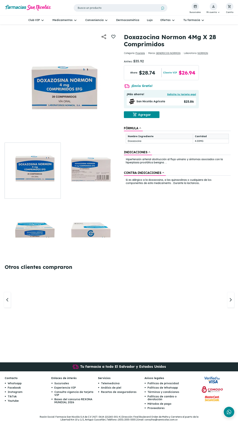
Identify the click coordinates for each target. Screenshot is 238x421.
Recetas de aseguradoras (118, 392)
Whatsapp (15, 383)
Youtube (13, 400)
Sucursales (61, 383)
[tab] (133, 128)
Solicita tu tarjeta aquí (181, 94)
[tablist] (177, 156)
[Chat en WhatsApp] (229, 412)
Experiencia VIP (65, 387)
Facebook (14, 387)
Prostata (140, 53)
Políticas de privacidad (163, 383)
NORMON (203, 53)
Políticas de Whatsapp (162, 387)
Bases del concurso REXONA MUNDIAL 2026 (73, 401)
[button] (213, 8)
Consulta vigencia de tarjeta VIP (73, 393)
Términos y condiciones (163, 392)
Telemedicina (110, 383)
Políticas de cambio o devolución (162, 398)
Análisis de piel (111, 387)
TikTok (12, 396)
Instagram (15, 392)
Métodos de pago (159, 403)
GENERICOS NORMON (168, 53)
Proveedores (156, 408)
